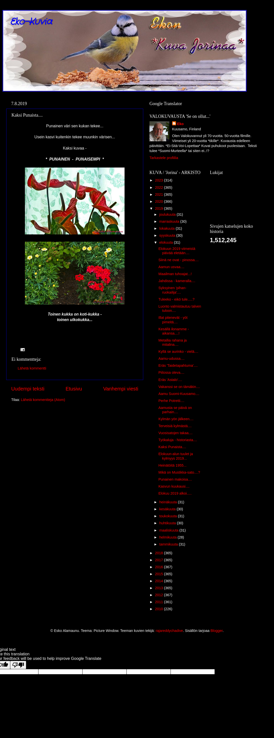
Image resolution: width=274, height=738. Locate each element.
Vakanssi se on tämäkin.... (179, 387)
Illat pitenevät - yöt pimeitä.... (173, 320)
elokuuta (166, 242)
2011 (159, 602)
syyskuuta (167, 235)
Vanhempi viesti (120, 388)
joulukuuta (168, 214)
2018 (159, 553)
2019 (159, 208)
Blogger (216, 631)
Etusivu (74, 388)
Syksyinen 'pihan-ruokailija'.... (172, 290)
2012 (159, 595)
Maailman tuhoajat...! (175, 274)
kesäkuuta (168, 509)
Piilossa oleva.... (171, 372)
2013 (159, 588)
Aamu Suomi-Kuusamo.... (178, 394)
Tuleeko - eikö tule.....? (176, 299)
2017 (159, 560)
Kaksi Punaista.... (172, 447)
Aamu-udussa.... (171, 359)
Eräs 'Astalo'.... (170, 380)
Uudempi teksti (27, 388)
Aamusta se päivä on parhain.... (175, 410)
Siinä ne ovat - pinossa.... (178, 260)
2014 (159, 581)
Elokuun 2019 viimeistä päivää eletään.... (176, 251)
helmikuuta (168, 537)
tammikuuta (169, 544)
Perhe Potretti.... (171, 401)
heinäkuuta (168, 502)
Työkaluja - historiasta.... (177, 440)
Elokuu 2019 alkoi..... (175, 493)
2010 (159, 609)
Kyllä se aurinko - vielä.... (178, 352)
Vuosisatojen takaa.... (175, 433)
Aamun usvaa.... (171, 267)
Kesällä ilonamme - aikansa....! (173, 331)
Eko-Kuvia (31, 21)
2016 (159, 567)
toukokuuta (168, 516)
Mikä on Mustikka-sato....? (179, 472)
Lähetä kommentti (32, 368)
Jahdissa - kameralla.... (176, 281)
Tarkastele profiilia (163, 158)
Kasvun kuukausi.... (174, 486)
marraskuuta (169, 221)
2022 (159, 187)
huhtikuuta (168, 523)
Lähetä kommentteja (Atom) (43, 400)
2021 (159, 194)
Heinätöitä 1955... (172, 465)
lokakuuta (167, 228)
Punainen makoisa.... (175, 479)
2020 (159, 201)
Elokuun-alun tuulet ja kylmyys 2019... (175, 456)
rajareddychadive (169, 631)
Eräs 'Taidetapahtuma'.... (178, 366)
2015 (159, 574)
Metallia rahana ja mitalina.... (172, 342)
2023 (159, 180)
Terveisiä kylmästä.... (175, 426)
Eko (180, 124)
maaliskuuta (169, 530)
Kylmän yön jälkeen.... (176, 419)
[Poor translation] (18, 665)
